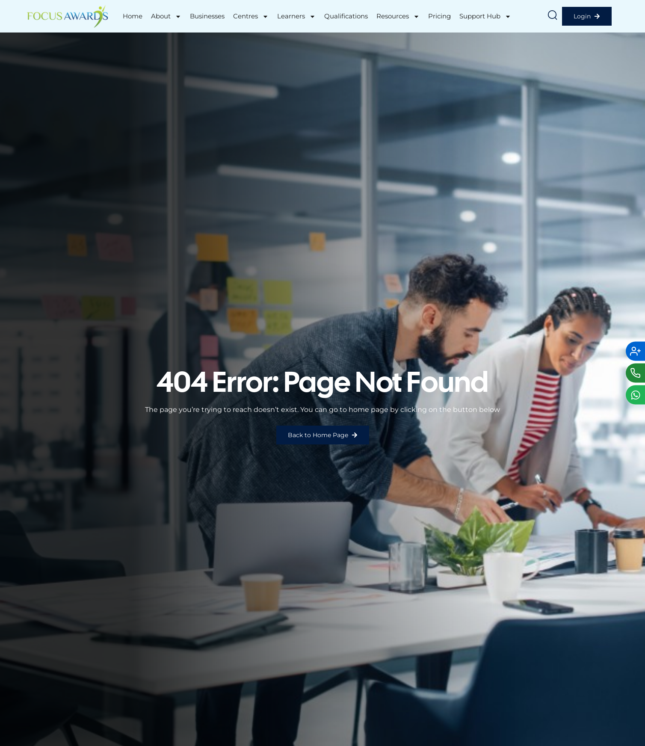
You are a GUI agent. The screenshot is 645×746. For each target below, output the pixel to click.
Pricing (439, 16)
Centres (251, 16)
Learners (296, 16)
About (166, 16)
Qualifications (346, 16)
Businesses (207, 16)
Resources (398, 16)
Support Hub (485, 16)
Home (132, 16)
